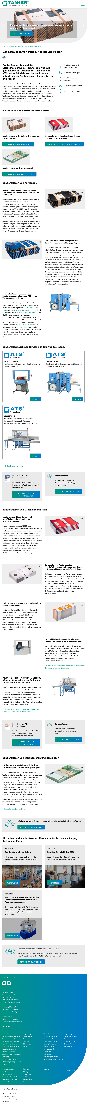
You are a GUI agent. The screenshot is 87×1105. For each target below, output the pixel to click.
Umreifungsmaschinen (51, 1041)
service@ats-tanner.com (14, 1021)
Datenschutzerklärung (9, 1099)
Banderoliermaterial (70, 1036)
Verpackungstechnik (30, 1034)
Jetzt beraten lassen (21, 33)
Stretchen (26, 1039)
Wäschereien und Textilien (11, 1039)
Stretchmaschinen (49, 1039)
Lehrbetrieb (27, 1074)
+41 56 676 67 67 (12, 1009)
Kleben (25, 1046)
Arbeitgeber (27, 1072)
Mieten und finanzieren (9, 1079)
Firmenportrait (28, 1082)
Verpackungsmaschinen (51, 1034)
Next (84, 25)
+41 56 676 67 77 (12, 1019)
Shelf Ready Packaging (9, 1059)
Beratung (5, 1072)
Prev (3, 25)
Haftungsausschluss (8, 1096)
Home (4, 46)
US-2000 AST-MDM (25, 325)
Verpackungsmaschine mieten (53, 1059)
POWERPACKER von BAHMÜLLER (23, 310)
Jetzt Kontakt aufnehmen (68, 491)
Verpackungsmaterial (71, 1034)
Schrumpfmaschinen (50, 1044)
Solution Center (7, 1082)
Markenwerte (27, 1079)
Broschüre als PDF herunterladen (26, 494)
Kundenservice (7, 1074)
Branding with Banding (9, 1044)
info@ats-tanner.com (13, 1002)
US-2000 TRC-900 (22, 327)
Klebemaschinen (49, 1046)
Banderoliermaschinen (51, 1036)
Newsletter (71, 1070)
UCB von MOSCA (31, 312)
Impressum (5, 1101)
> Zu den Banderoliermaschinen (13, 809)
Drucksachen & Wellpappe (33, 46)
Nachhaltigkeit (28, 1077)
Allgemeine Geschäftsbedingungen (13, 1094)
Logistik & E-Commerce (9, 1049)
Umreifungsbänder (70, 1041)
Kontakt (46, 1069)
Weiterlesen (12, 883)
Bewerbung (6, 1029)
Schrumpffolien (69, 1044)
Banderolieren (27, 1036)
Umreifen (26, 1041)
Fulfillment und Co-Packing (11, 1041)
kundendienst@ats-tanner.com (17, 1012)
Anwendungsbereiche (16, 46)
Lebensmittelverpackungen (11, 1036)
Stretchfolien (68, 1039)
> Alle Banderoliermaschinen (12, 466)
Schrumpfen (27, 1044)
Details (35, 399)
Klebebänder (68, 1046)
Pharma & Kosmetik (8, 1051)
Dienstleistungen (8, 1069)
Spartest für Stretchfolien (10, 1077)
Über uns (26, 1069)
